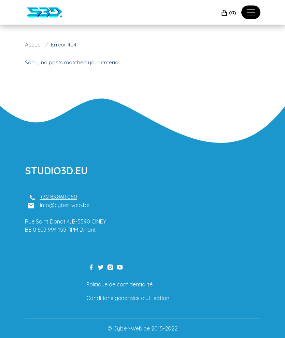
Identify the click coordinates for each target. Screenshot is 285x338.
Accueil (34, 44)
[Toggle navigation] (250, 12)
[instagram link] (110, 266)
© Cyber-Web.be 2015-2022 (142, 328)
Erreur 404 (63, 44)
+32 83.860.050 (58, 196)
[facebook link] (91, 266)
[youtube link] (120, 266)
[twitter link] (100, 266)
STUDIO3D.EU (56, 170)
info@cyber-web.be (64, 205)
